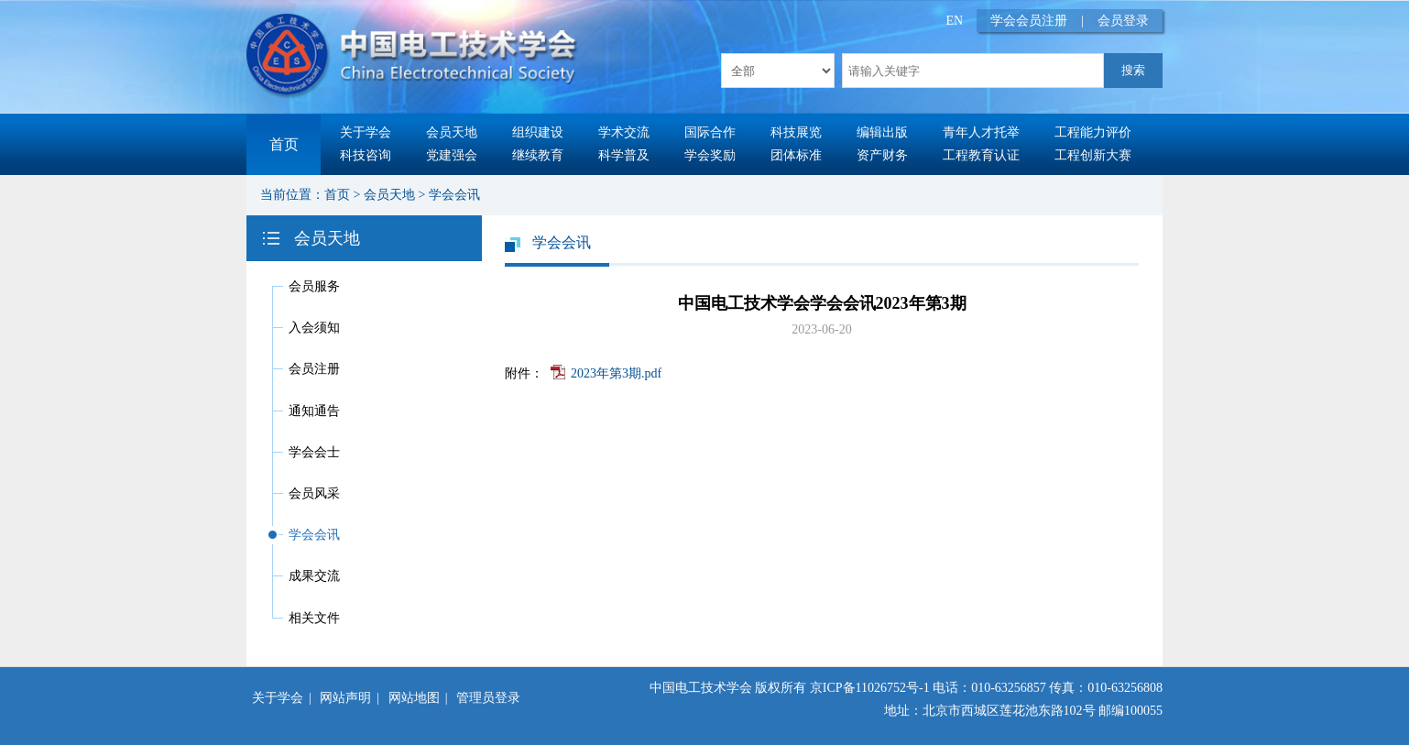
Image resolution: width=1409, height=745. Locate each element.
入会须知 (314, 327)
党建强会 (451, 155)
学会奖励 (710, 155)
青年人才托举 (981, 132)
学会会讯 (454, 195)
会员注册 (314, 369)
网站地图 (414, 698)
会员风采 (314, 493)
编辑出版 (882, 132)
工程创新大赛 (1092, 155)
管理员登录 (488, 698)
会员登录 (1123, 20)
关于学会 (365, 132)
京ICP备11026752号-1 (870, 688)
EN (955, 20)
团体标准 (796, 155)
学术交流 (624, 132)
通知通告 (314, 411)
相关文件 (314, 618)
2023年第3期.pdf (616, 373)
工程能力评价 (1092, 132)
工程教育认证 (981, 155)
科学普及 (624, 155)
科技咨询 (365, 155)
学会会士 (314, 452)
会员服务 (314, 286)
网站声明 (345, 698)
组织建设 (537, 132)
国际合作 (710, 132)
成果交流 (314, 576)
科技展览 (796, 132)
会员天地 (451, 132)
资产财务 (882, 155)
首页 (284, 144)
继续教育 (537, 155)
